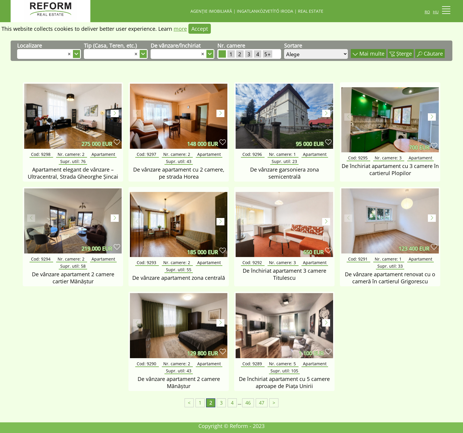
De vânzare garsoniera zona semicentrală (284, 173)
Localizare (29, 45)
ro (427, 11)
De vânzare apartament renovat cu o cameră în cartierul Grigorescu (390, 278)
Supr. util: (73, 161)
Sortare (293, 45)
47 (261, 403)
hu (435, 11)
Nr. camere (231, 45)
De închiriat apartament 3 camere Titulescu (284, 274)
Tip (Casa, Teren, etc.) (110, 45)
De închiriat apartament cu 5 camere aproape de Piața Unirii (284, 382)
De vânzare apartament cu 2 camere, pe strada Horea (178, 173)
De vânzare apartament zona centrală (178, 277)
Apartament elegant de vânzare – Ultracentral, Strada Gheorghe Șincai (73, 173)
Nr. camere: (72, 154)
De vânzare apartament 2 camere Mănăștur (179, 382)
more (180, 28)
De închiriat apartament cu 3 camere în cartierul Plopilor (390, 169)
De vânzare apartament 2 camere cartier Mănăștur (73, 278)
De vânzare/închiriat (175, 45)
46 (248, 403)
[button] (115, 113)
